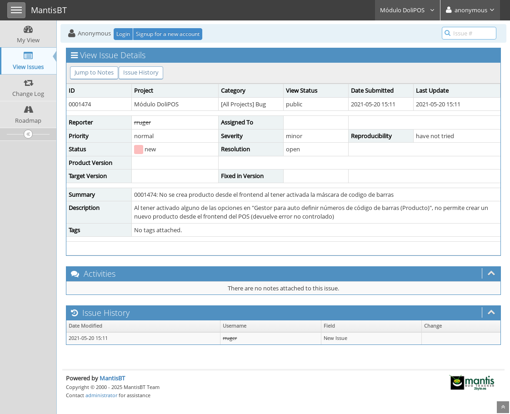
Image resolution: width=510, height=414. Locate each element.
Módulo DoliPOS (407, 10)
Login (123, 34)
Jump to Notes (94, 72)
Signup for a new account (168, 34)
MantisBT (112, 378)
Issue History (141, 72)
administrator (101, 395)
